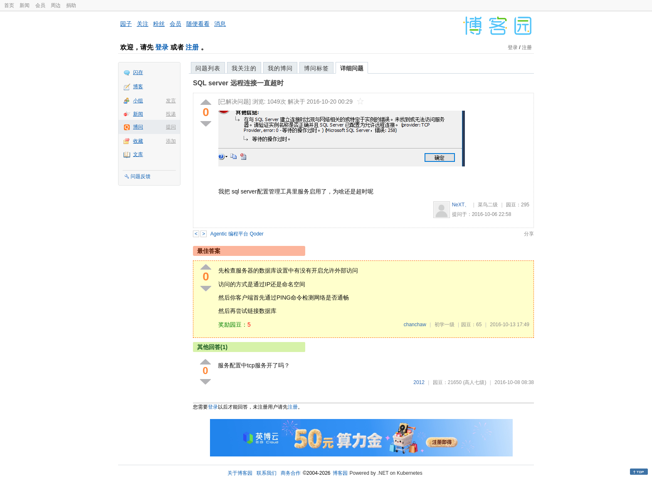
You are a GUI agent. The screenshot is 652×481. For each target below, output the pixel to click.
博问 (138, 127)
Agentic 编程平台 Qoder (237, 234)
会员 (40, 5)
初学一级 (444, 324)
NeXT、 (461, 205)
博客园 (340, 473)
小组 (138, 101)
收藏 (138, 141)
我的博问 (280, 68)
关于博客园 (239, 473)
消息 (220, 23)
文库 (138, 154)
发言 (171, 101)
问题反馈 (141, 176)
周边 (56, 5)
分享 (529, 234)
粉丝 (159, 23)
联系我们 (267, 473)
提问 (171, 127)
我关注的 (244, 68)
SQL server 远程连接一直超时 (238, 83)
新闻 (25, 5)
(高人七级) (474, 382)
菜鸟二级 (488, 205)
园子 (126, 23)
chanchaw (415, 324)
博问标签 (316, 68)
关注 (142, 23)
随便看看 (198, 23)
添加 (171, 141)
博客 (138, 86)
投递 (171, 114)
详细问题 (351, 68)
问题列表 (207, 68)
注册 (192, 47)
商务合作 (291, 473)
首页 (9, 5)
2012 (419, 382)
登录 (161, 47)
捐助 (71, 5)
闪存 (138, 72)
